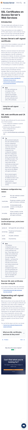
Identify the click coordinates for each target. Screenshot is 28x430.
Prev (5, 339)
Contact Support (13, 374)
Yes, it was (11, 351)
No (18, 351)
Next (21, 339)
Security (1, 8)
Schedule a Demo (13, 378)
